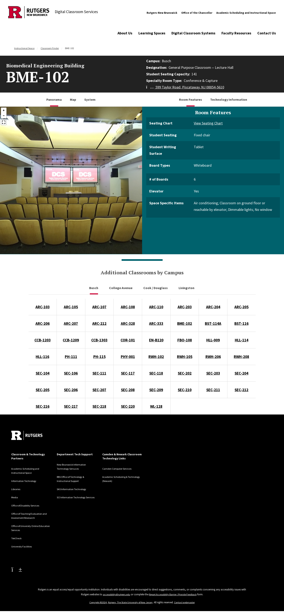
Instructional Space (24, 48)
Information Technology (25, 481)
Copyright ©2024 (96, 602)
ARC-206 (42, 323)
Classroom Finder (50, 48)
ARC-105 (71, 306)
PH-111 (71, 356)
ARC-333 (156, 323)
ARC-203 (185, 306)
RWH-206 (213, 356)
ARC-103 (42, 306)
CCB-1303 (99, 340)
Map (73, 99)
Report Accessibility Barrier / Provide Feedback (173, 594)
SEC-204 (241, 373)
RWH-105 (184, 356)
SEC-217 (71, 406)
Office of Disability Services (28, 505)
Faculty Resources (236, 33)
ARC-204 (213, 306)
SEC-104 (42, 373)
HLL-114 (241, 340)
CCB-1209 (71, 340)
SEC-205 (42, 389)
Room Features (190, 99)
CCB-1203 (42, 340)
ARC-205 (241, 306)
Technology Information (228, 99)
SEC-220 (128, 406)
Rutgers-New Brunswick (162, 13)
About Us (124, 33)
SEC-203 (213, 373)
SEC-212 (241, 389)
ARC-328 (128, 323)
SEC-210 (185, 389)
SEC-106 (71, 373)
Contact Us (266, 33)
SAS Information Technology (74, 489)
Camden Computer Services (119, 468)
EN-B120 (156, 340)
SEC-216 (42, 406)
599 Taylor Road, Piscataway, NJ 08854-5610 (185, 87)
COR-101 (128, 340)
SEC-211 (213, 389)
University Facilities (23, 546)
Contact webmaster (186, 602)
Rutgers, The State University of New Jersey (130, 602)
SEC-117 (128, 373)
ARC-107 (99, 306)
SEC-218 (99, 406)
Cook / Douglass (155, 288)
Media (15, 497)
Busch (94, 288)
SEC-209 (156, 389)
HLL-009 (213, 340)
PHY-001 (128, 356)
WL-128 (156, 406)
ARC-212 (99, 323)
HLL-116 (42, 356)
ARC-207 (71, 323)
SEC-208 (128, 389)
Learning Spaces (151, 33)
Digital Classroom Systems (193, 33)
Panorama (54, 99)
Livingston (187, 288)
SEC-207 (99, 389)
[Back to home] (26, 435)
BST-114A (213, 323)
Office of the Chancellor (196, 13)
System (90, 99)
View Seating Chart (208, 123)
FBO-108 (184, 340)
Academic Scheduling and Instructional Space (246, 13)
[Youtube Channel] (16, 569)
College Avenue (121, 288)
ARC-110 (156, 306)
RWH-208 (241, 356)
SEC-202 (185, 373)
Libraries (16, 489)
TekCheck (17, 538)
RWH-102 (156, 356)
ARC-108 (128, 306)
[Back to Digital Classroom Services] (28, 12)
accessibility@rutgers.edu (115, 594)
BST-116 (241, 323)
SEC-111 (99, 373)
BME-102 (184, 323)
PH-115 (99, 356)
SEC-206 (71, 389)
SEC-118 (156, 373)
